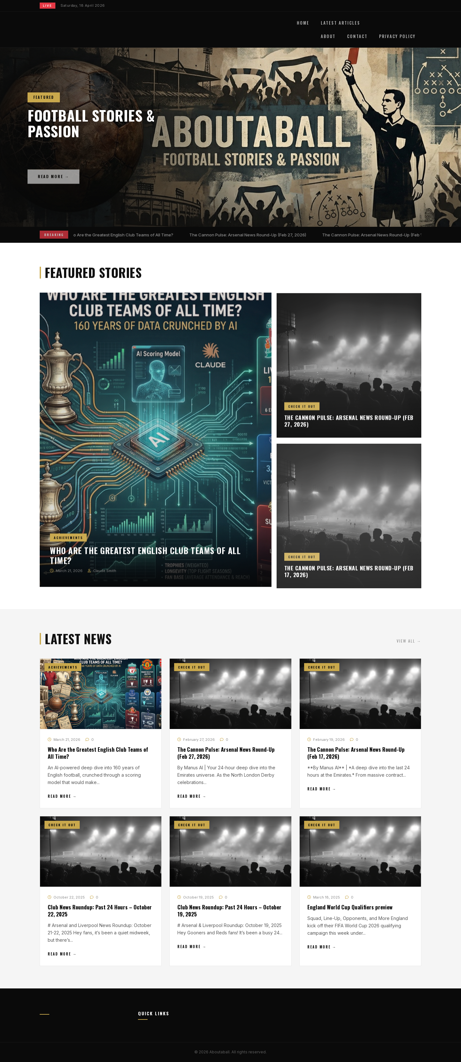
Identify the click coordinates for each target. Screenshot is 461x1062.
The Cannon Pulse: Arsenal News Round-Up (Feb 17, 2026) (382, 234)
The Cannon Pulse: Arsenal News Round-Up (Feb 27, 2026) (249, 234)
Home (303, 23)
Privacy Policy (397, 36)
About (328, 36)
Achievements (68, 540)
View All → (409, 644)
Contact (357, 36)
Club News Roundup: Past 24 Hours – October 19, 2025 (229, 911)
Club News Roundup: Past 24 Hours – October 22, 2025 (100, 911)
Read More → (62, 796)
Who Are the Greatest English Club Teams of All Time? (121, 234)
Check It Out (302, 410)
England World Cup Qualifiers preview (349, 908)
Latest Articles (340, 23)
